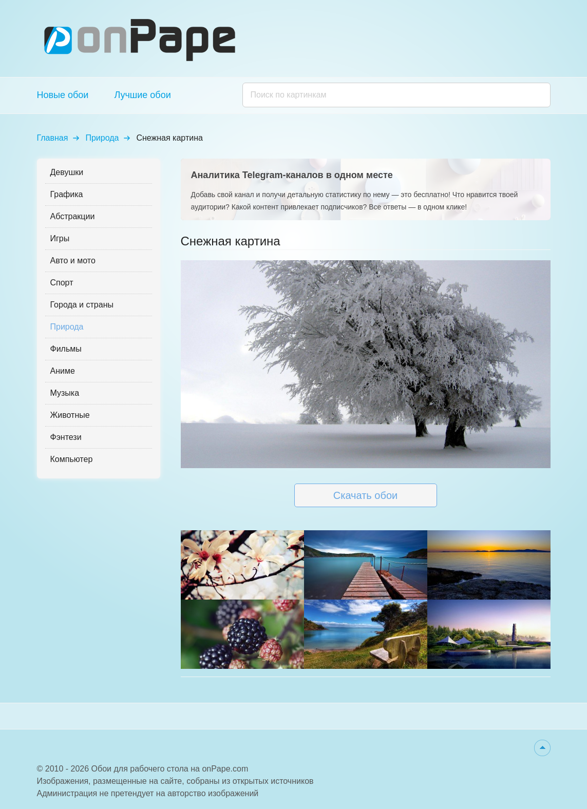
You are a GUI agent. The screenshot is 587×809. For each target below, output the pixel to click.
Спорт (61, 282)
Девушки (67, 172)
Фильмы (66, 348)
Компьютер (71, 459)
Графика (66, 194)
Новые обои (63, 95)
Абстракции (72, 216)
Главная (52, 137)
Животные (70, 415)
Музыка (65, 393)
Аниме (62, 371)
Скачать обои (365, 495)
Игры (60, 238)
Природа (102, 137)
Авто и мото (73, 260)
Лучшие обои (142, 95)
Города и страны (81, 304)
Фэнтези (66, 437)
